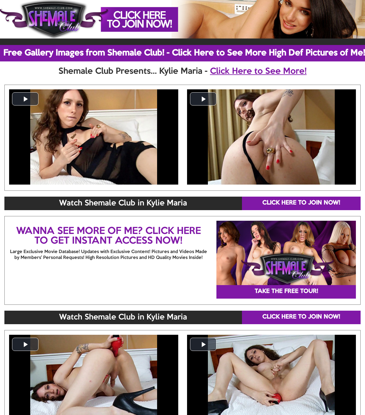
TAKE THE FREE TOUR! (286, 291)
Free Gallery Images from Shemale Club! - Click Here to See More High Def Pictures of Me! (184, 53)
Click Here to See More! (258, 71)
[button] (25, 99)
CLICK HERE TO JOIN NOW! (301, 203)
